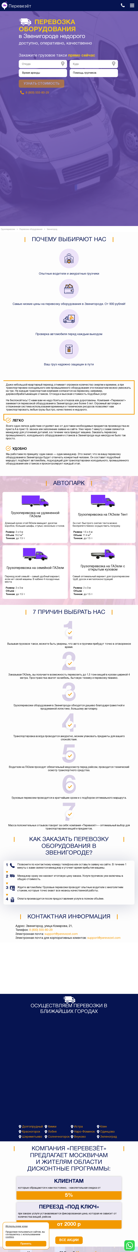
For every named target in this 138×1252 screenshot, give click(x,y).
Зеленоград (108, 1136)
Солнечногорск (59, 1136)
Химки (52, 1126)
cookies (10, 1237)
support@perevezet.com (61, 934)
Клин (103, 1126)
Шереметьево (32, 1136)
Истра (78, 1126)
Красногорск (31, 1131)
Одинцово (107, 1131)
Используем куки (17, 1226)
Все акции (69, 1240)
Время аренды (31, 73)
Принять (25, 1243)
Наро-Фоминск (84, 1131)
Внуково (80, 1136)
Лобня (52, 1131)
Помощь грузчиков (84, 73)
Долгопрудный (32, 1126)
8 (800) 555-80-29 (41, 930)
